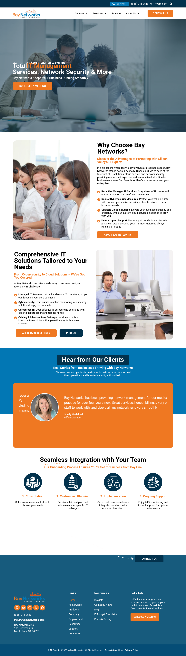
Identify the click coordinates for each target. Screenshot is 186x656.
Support (73, 628)
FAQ (96, 609)
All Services (75, 604)
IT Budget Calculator (105, 614)
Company (74, 614)
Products (116, 13)
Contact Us (75, 633)
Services (81, 13)
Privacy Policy (131, 650)
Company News (103, 604)
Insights (98, 599)
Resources (74, 623)
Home (72, 599)
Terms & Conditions (114, 650)
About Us (133, 13)
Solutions (100, 13)
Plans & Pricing (102, 619)
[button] (171, 3)
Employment (76, 619)
